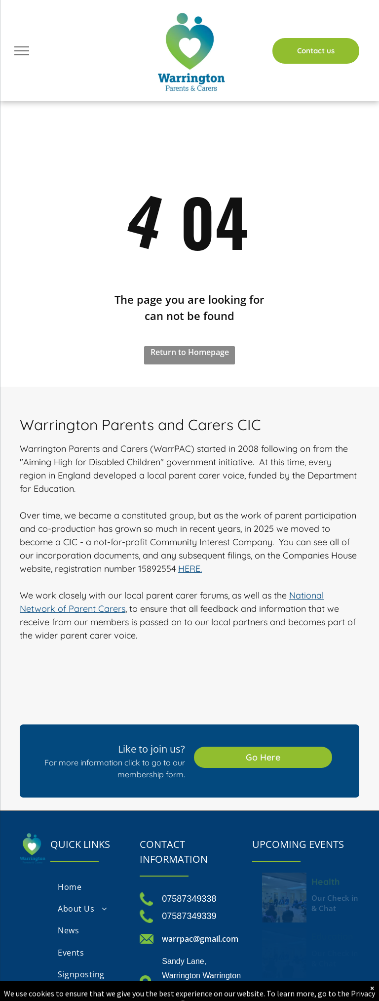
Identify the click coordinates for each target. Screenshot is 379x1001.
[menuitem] (90, 886)
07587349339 (189, 916)
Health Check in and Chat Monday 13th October (330, 881)
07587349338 (189, 899)
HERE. (190, 568)
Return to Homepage (190, 352)
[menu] (22, 51)
